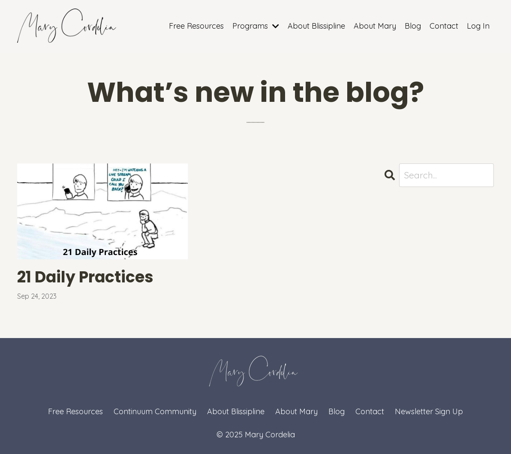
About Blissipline (316, 26)
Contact (444, 26)
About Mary (375, 26)
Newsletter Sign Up (429, 411)
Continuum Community (155, 411)
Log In (478, 26)
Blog (413, 26)
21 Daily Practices (85, 277)
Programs (255, 26)
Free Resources (196, 26)
